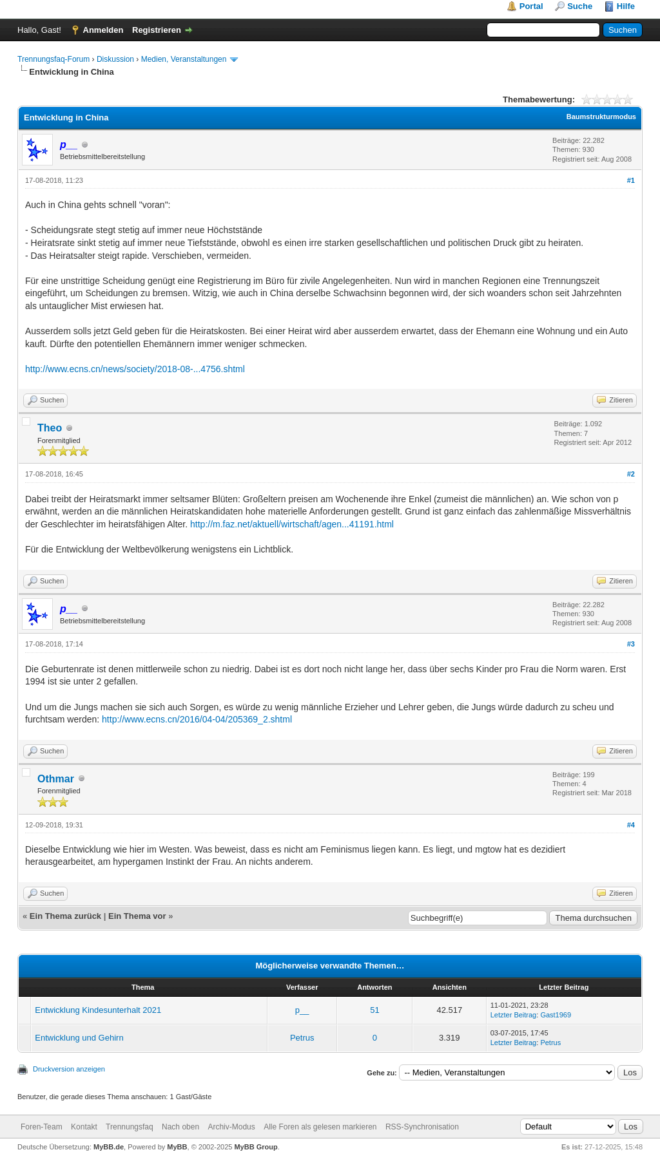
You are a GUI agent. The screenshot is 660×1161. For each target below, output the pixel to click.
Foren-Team (42, 1126)
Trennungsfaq (129, 1126)
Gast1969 (555, 1015)
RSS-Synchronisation (422, 1126)
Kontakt (84, 1126)
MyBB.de (108, 1147)
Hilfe (626, 6)
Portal (531, 6)
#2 (631, 474)
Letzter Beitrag (513, 1015)
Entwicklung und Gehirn (79, 1038)
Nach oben (180, 1126)
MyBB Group (255, 1147)
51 (374, 1010)
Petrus (302, 1038)
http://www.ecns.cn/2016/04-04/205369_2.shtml (197, 719)
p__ (302, 1010)
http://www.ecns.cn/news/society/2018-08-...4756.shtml (135, 369)
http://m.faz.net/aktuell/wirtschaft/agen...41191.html (292, 524)
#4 (631, 825)
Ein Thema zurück (65, 916)
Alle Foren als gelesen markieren (320, 1126)
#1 (631, 180)
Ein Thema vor (137, 916)
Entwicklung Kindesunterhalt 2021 (98, 1010)
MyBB (177, 1147)
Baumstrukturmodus (601, 116)
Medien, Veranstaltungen (184, 59)
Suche (579, 6)
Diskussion (115, 59)
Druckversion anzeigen (69, 1069)
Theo (49, 427)
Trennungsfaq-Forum (53, 59)
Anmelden (103, 30)
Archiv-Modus (231, 1126)
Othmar (55, 778)
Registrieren (156, 30)
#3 (631, 644)
